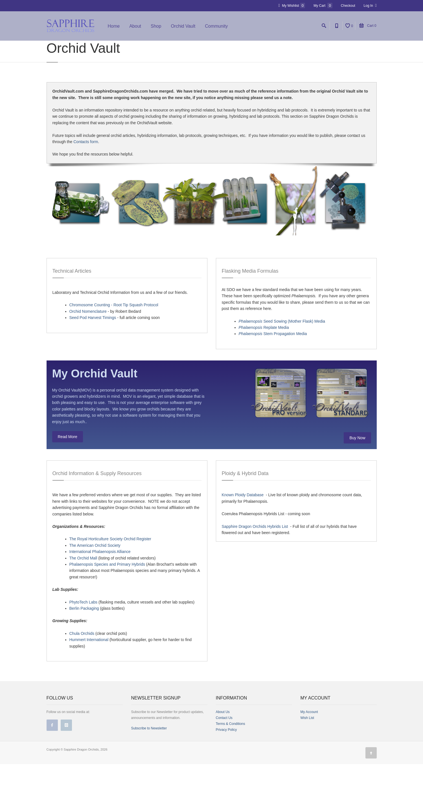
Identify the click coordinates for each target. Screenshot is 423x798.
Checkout (348, 6)
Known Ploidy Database (243, 529)
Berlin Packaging (84, 642)
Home (114, 26)
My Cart (323, 5)
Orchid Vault (183, 26)
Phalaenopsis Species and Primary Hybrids (107, 598)
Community (216, 26)
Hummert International (89, 673)
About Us (223, 746)
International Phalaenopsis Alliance (100, 585)
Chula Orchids (82, 667)
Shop (156, 26)
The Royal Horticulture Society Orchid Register (110, 573)
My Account (309, 746)
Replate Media (264, 361)
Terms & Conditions (230, 758)
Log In (370, 5)
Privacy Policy (226, 764)
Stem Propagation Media (273, 367)
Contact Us (224, 752)
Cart (367, 26)
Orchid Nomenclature (88, 345)
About (135, 26)
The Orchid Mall (83, 592)
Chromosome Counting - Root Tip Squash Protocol (113, 338)
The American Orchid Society (94, 579)
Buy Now (357, 471)
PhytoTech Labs (83, 636)
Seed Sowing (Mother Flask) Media (282, 355)
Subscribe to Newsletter (149, 762)
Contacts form (85, 175)
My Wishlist (292, 5)
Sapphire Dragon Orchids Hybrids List (255, 560)
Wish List (307, 752)
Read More (67, 470)
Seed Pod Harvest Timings (92, 351)
